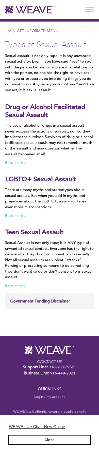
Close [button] (49, 440)
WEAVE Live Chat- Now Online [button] (37, 427)
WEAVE (49, 350)
